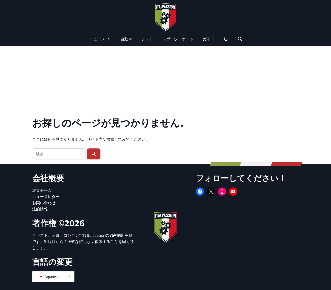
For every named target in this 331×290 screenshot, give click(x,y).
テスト (147, 39)
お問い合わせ (44, 203)
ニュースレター (46, 196)
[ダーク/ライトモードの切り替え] (226, 39)
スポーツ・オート (178, 39)
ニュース (102, 39)
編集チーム (42, 190)
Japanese (49, 277)
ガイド (208, 39)
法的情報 (40, 209)
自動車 (126, 39)
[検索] (93, 153)
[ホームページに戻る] (165, 17)
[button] (239, 39)
